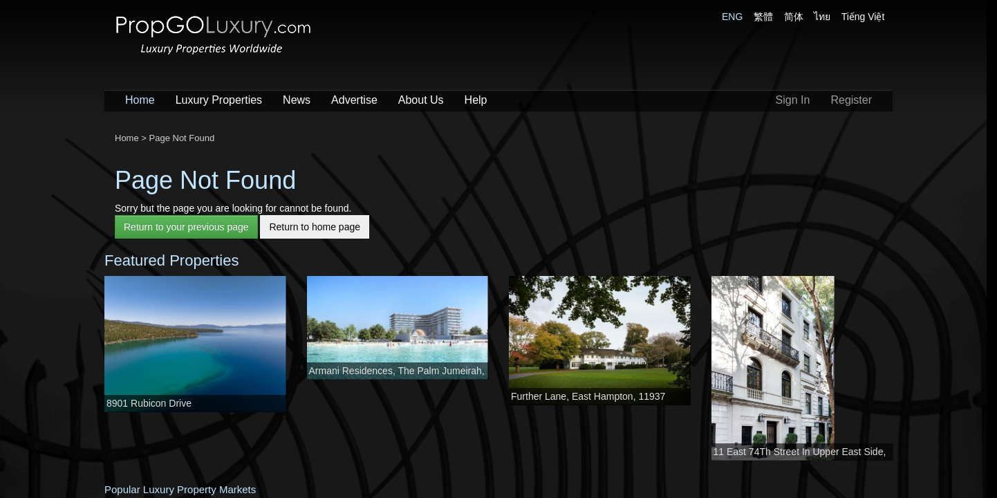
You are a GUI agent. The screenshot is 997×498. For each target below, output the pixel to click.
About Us (421, 100)
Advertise (354, 100)
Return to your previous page (186, 226)
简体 (793, 16)
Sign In (793, 100)
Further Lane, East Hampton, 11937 (588, 396)
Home (140, 100)
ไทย (822, 16)
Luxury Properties (219, 100)
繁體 (763, 16)
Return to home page (314, 226)
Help (476, 100)
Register (851, 100)
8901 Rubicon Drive (149, 403)
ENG (732, 16)
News (296, 100)
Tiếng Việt (863, 16)
